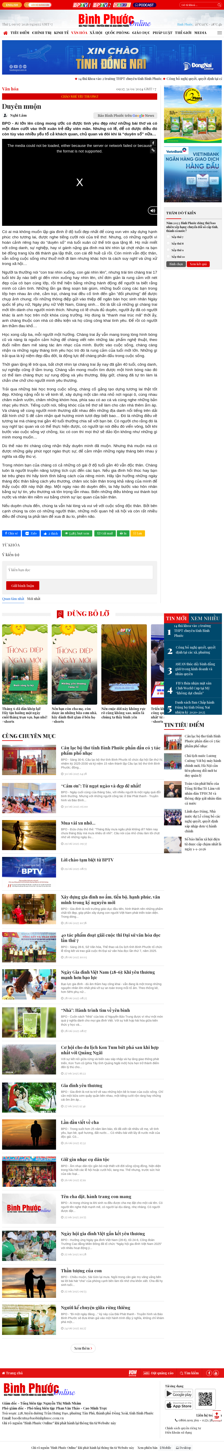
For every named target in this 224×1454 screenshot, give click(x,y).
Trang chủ (12, 1373)
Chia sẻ (11, 533)
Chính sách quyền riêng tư (183, 1428)
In (123, 533)
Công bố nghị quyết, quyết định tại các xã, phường (191, 649)
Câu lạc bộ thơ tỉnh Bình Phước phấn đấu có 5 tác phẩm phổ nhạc (202, 741)
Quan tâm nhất (13, 599)
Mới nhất (33, 599)
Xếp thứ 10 (177, 256)
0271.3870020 (212, 1420)
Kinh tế (61, 32)
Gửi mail (105, 533)
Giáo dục (141, 32)
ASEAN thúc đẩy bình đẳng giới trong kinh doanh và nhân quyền (191, 669)
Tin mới (176, 618)
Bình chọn (176, 264)
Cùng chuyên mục (28, 735)
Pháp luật (162, 32)
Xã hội (96, 32)
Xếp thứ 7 (176, 237)
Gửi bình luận (22, 585)
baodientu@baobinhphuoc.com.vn (38, 1418)
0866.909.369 (188, 1420)
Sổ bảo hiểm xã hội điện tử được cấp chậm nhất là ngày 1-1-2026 (203, 844)
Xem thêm (83, 1348)
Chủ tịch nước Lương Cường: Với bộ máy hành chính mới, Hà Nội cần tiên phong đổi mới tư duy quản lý (203, 765)
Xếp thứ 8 (176, 243)
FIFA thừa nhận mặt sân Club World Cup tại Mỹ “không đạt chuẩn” (189, 688)
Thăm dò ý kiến (181, 213)
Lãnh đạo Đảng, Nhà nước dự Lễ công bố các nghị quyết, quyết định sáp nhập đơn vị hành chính (202, 821)
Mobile (165, 1448)
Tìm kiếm (189, 1373)
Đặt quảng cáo (158, 1373)
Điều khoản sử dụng (178, 1432)
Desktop (183, 1448)
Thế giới (183, 32)
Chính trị (41, 32)
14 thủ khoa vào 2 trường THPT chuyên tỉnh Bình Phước (189, 630)
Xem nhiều (205, 618)
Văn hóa (79, 32)
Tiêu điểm (20, 32)
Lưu (138, 533)
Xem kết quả (198, 264)
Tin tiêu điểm (184, 724)
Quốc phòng (117, 32)
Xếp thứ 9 (176, 250)
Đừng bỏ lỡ (83, 614)
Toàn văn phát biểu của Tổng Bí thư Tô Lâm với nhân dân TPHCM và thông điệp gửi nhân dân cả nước (203, 793)
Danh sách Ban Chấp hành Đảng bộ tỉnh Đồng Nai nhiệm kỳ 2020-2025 (190, 707)
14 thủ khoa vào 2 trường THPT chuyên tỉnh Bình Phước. (137, 78)
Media (200, 32)
